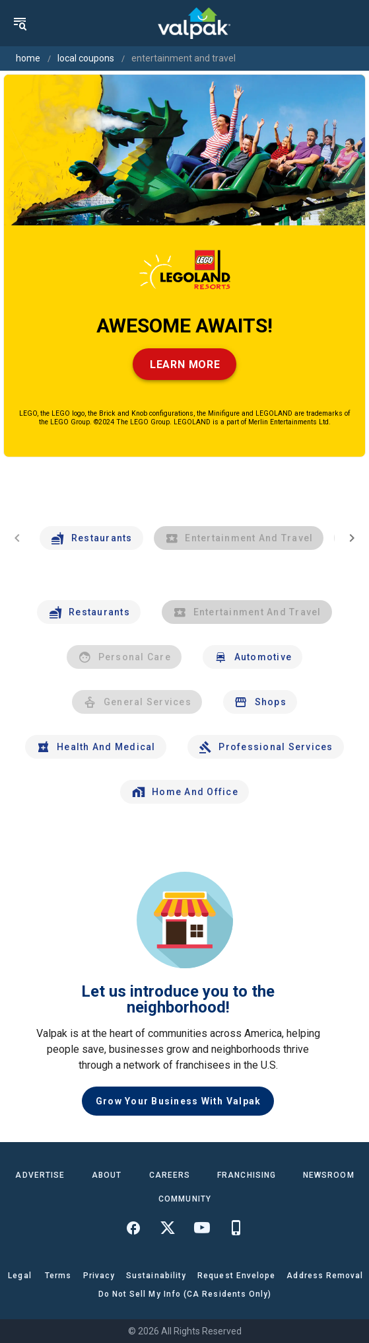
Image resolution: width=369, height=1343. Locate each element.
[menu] (20, 23)
